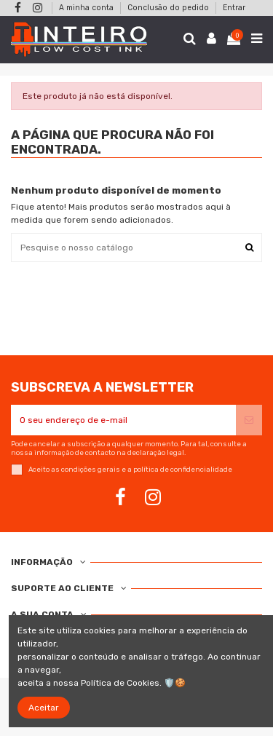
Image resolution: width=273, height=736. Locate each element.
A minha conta (87, 7)
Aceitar (43, 708)
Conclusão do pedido (169, 7)
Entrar (234, 7)
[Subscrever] (249, 420)
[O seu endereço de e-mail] (123, 420)
